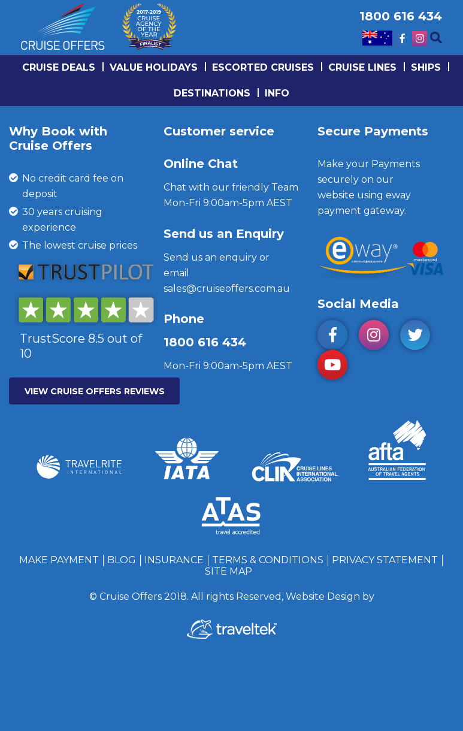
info (277, 93)
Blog (121, 560)
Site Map (228, 571)
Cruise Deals (58, 67)
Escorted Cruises (263, 67)
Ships (426, 67)
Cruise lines (362, 67)
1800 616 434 (205, 342)
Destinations (212, 93)
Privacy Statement (385, 560)
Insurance (174, 560)
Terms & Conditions (267, 560)
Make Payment (59, 560)
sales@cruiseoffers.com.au (227, 288)
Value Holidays (154, 67)
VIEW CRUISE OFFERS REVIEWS (95, 391)
